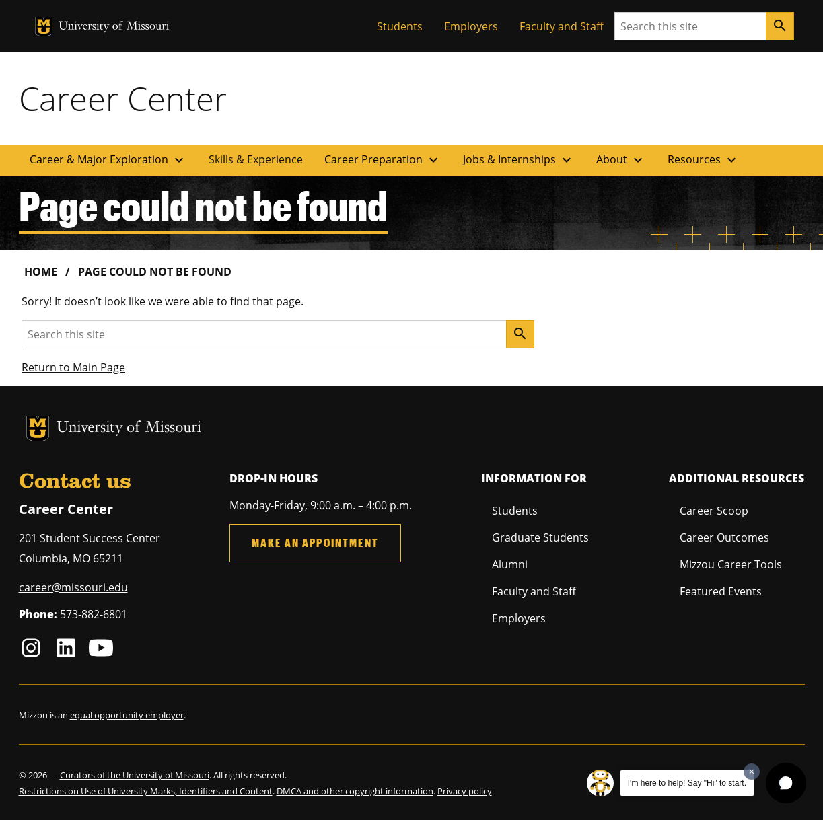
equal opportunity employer (127, 715)
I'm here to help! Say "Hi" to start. (687, 783)
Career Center (123, 98)
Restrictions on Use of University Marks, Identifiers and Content (146, 791)
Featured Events (721, 591)
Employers (471, 26)
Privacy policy (464, 791)
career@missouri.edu (73, 587)
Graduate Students (540, 537)
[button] (786, 783)
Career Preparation (382, 160)
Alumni (510, 564)
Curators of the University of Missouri (134, 775)
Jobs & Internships (519, 160)
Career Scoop (714, 510)
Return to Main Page (73, 367)
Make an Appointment (315, 542)
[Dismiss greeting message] (752, 771)
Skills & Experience (256, 159)
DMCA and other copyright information (355, 791)
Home (40, 271)
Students (400, 26)
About (621, 160)
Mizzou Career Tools (731, 564)
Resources (704, 160)
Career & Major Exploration (108, 160)
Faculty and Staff (562, 26)
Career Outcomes (724, 537)
